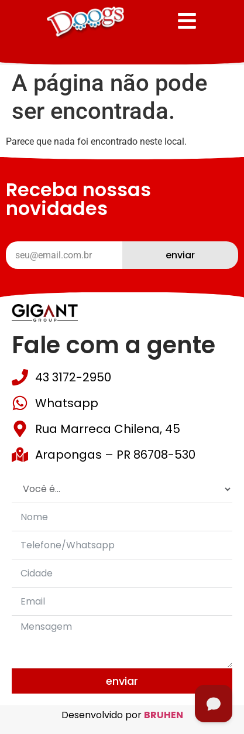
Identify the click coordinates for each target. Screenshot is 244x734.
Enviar (122, 681)
